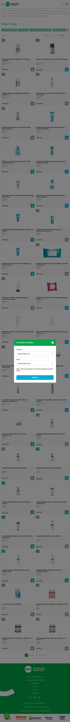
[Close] (52, 342)
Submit (35, 377)
